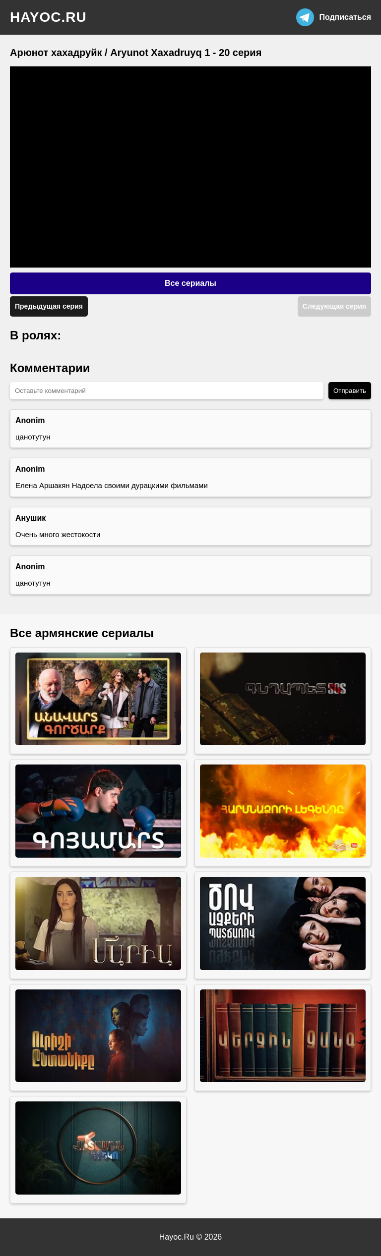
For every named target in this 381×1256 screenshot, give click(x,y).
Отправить (349, 390)
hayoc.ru (48, 17)
